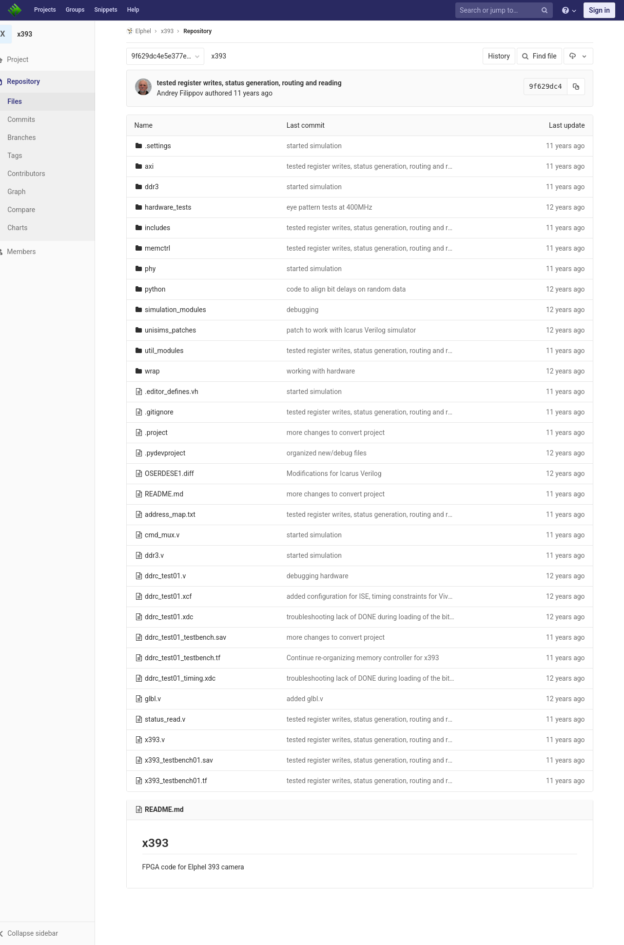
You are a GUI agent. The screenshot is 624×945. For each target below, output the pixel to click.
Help (133, 9)
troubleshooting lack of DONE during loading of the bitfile (378, 617)
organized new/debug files (332, 453)
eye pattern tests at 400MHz (335, 207)
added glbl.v (310, 699)
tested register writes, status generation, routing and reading (255, 83)
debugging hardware (323, 576)
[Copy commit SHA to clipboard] (582, 86)
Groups (75, 9)
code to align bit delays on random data (352, 289)
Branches (34, 137)
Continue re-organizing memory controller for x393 (368, 658)
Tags (27, 155)
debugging (308, 310)
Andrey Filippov (186, 93)
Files (27, 101)
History (505, 56)
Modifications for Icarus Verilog (340, 473)
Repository (204, 31)
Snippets (105, 9)
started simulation (320, 146)
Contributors (39, 173)
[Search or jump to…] (505, 10)
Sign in (599, 10)
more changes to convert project (341, 432)
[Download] (584, 56)
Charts (29, 228)
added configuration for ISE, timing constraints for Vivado (379, 596)
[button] (53, 933)
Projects (45, 9)
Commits (33, 119)
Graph (29, 192)
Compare (33, 210)
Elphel (144, 31)
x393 (225, 56)
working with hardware (326, 371)
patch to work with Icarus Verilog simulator (357, 330)
